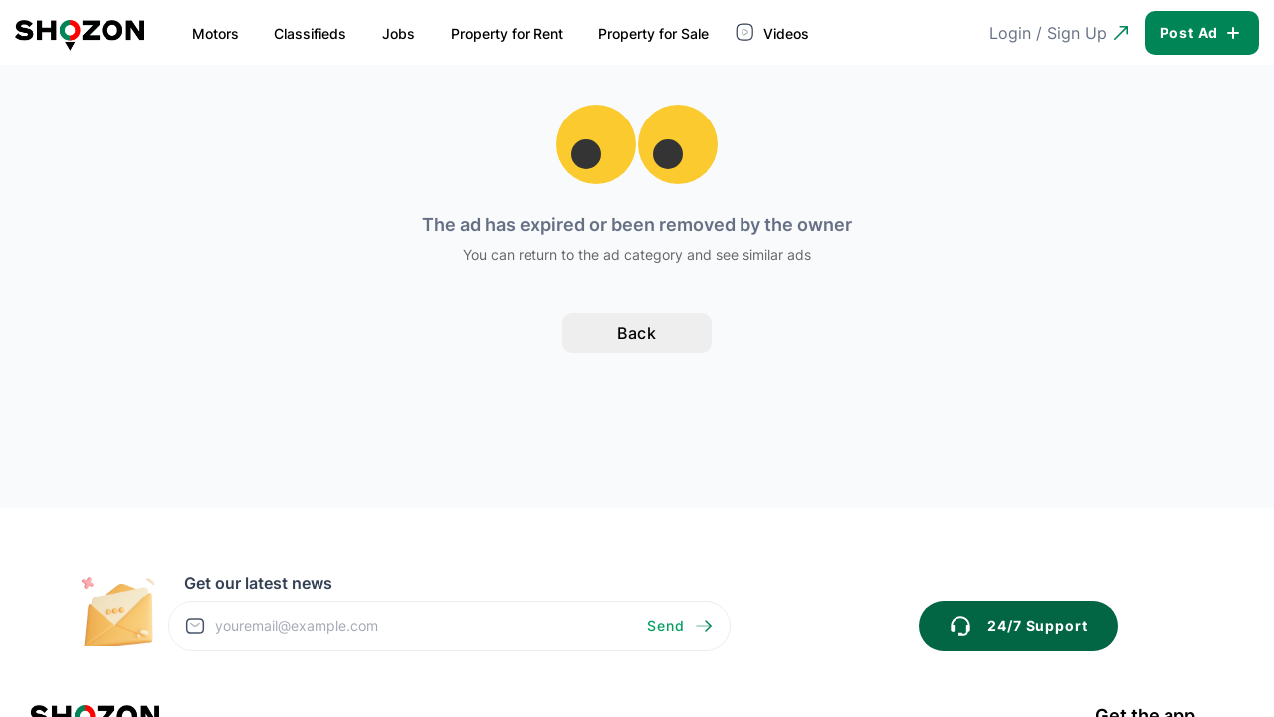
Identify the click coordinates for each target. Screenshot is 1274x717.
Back (637, 333)
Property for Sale (653, 33)
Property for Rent (507, 33)
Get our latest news (258, 583)
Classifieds (310, 33)
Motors (215, 33)
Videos (774, 32)
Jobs (398, 33)
